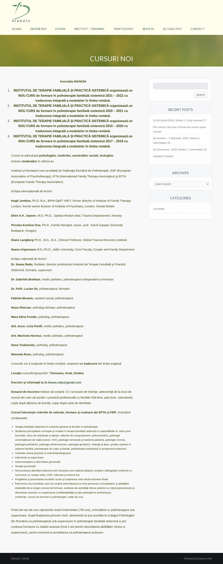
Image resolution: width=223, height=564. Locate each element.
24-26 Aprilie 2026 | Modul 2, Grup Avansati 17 (179, 120)
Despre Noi (38, 29)
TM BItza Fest (123, 29)
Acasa (17, 29)
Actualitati (172, 29)
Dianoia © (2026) (20, 558)
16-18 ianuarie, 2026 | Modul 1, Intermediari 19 (180, 149)
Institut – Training (89, 29)
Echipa (60, 29)
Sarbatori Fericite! (163, 156)
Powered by (198, 558)
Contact (198, 29)
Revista (148, 29)
